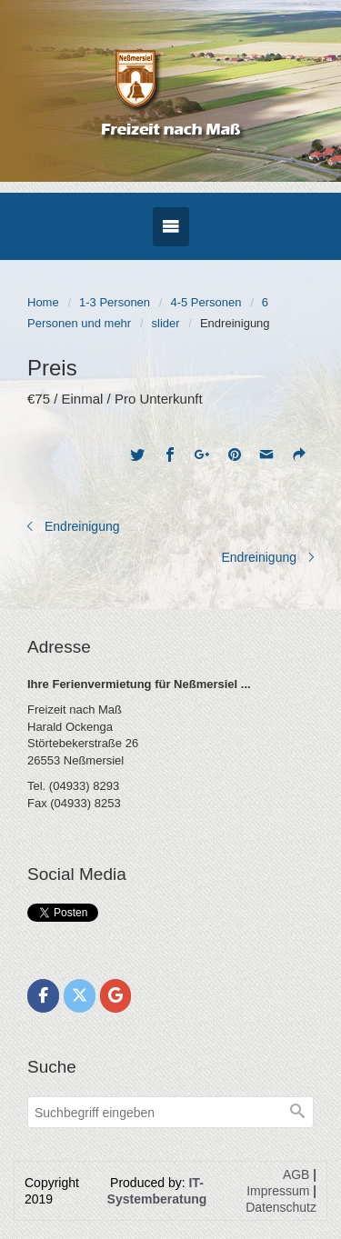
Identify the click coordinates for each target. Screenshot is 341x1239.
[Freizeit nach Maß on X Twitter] (79, 996)
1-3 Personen (114, 302)
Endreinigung (82, 526)
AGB (296, 1174)
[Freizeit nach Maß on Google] (116, 996)
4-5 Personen (205, 302)
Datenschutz (281, 1207)
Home (43, 302)
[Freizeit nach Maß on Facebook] (43, 996)
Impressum (277, 1191)
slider (166, 323)
